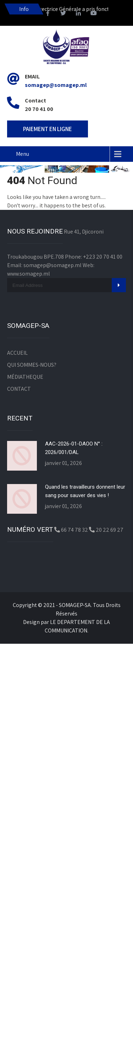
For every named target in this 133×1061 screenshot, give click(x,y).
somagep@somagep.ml (56, 85)
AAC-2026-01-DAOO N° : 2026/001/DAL (73, 448)
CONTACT (19, 389)
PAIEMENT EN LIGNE (47, 129)
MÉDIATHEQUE (25, 377)
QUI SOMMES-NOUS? (31, 365)
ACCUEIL (17, 352)
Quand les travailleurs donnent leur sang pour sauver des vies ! (85, 491)
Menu (22, 154)
